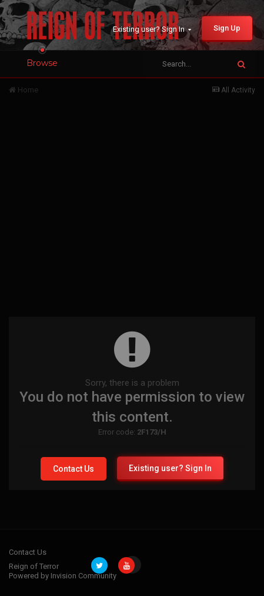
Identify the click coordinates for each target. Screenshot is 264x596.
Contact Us (73, 469)
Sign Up (226, 28)
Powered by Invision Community (62, 575)
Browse (42, 63)
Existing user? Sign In (152, 29)
